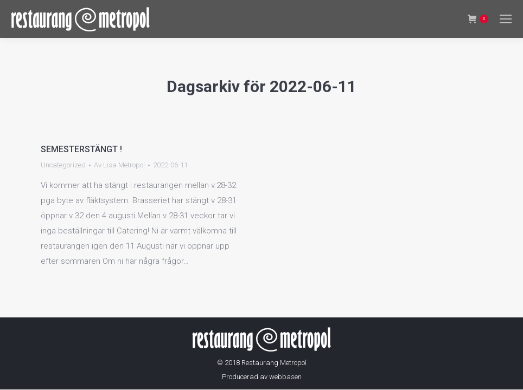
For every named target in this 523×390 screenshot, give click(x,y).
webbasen (285, 377)
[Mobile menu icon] (505, 18)
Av (119, 165)
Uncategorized (63, 165)
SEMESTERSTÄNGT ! (81, 149)
